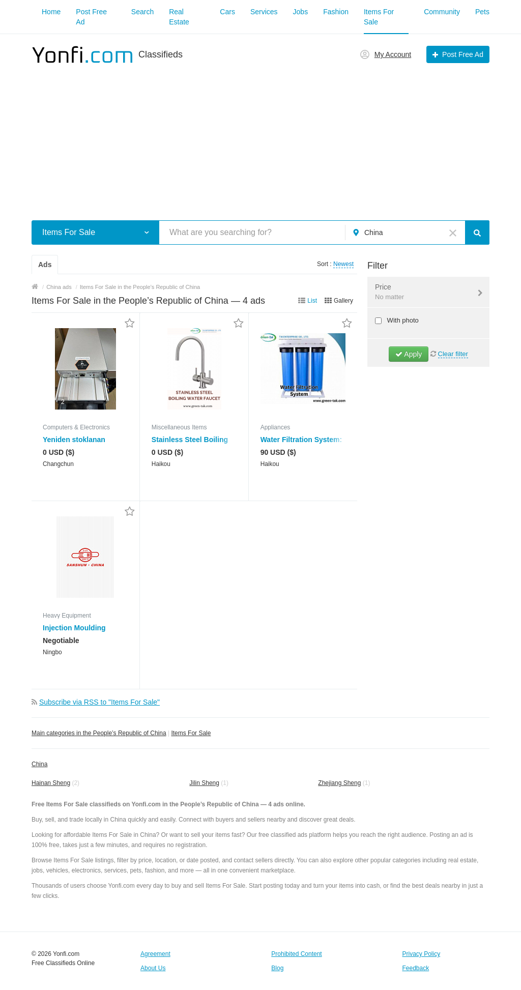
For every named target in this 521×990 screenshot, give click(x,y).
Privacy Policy (421, 953)
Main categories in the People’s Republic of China (99, 733)
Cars (227, 12)
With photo (402, 320)
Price (422, 292)
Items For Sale (191, 733)
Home (51, 12)
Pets (482, 12)
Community (442, 12)
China (39, 764)
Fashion (336, 12)
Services (264, 12)
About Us (152, 968)
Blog (277, 968)
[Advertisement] (260, 136)
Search (142, 12)
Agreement (155, 953)
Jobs (300, 12)
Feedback (415, 968)
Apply (408, 354)
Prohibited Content (296, 953)
